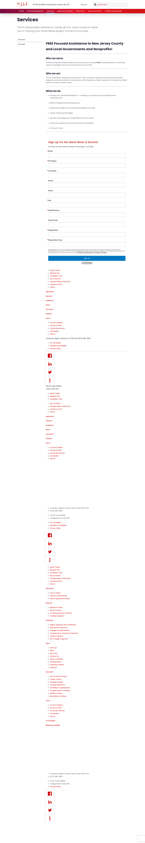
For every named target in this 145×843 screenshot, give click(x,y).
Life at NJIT (49, 309)
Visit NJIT (53, 648)
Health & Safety (56, 693)
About (48, 305)
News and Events (95, 11)
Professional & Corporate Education (64, 633)
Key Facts (54, 653)
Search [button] (95, 4)
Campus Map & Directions (60, 281)
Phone (50, 181)
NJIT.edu (84, 5)
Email (50, 151)
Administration (55, 662)
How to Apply (55, 593)
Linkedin (50, 364)
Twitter (50, 372)
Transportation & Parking (60, 690)
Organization (53, 230)
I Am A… (48, 318)
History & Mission (56, 659)
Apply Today (55, 270)
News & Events (55, 610)
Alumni (52, 334)
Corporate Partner (57, 328)
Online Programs (56, 636)
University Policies (57, 665)
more (50, 380)
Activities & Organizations (60, 688)
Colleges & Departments (60, 630)
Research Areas (56, 607)
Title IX (52, 287)
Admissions (50, 291)
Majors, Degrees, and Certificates (63, 625)
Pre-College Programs (59, 639)
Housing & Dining (56, 682)
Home (21, 11)
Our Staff (21, 44)
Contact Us (54, 656)
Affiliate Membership (113, 11)
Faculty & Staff (56, 325)
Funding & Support (57, 616)
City (49, 200)
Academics (49, 300)
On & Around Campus (58, 676)
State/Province (53, 210)
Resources (80, 11)
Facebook (50, 356)
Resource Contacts (65, 11)
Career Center (56, 679)
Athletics (49, 314)
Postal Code (52, 220)
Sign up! (87, 258)
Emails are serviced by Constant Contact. (92, 252)
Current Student (56, 323)
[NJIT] (23, 4)
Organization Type (55, 240)
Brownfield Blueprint (35, 11)
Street (50, 190)
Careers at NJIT (56, 284)
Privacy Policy (55, 348)
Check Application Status (60, 598)
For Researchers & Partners (61, 613)
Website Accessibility (58, 346)
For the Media (55, 343)
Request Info (55, 273)
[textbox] (110, 4)
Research (49, 296)
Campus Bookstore (57, 685)
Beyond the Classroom (59, 627)
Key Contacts (55, 279)
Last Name (52, 171)
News (52, 650)
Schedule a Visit (56, 276)
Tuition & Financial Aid (58, 596)
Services (50, 11)
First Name (52, 161)
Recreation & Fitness (58, 696)
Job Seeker (54, 331)
